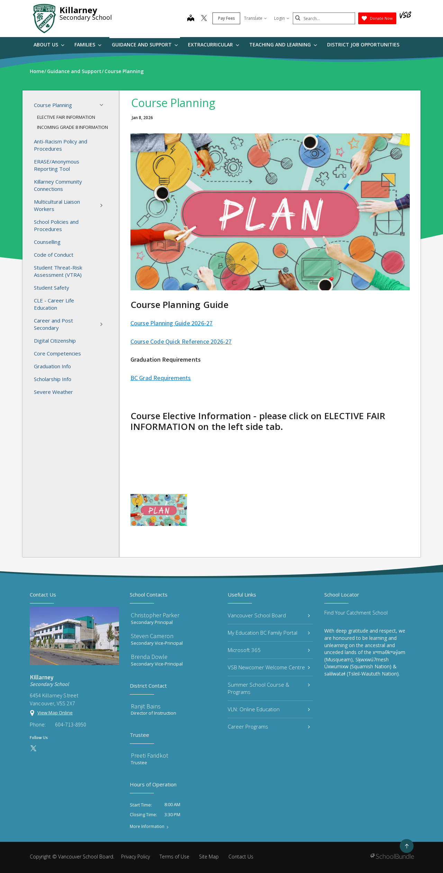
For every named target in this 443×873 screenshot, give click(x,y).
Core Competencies (57, 353)
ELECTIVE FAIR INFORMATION (66, 117)
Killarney (78, 10)
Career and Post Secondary (70, 324)
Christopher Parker (155, 615)
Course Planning (70, 105)
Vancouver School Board (269, 615)
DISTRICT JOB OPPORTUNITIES (363, 44)
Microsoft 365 (269, 649)
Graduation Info (52, 366)
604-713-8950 (70, 724)
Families (87, 44)
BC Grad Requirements (160, 378)
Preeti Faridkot (149, 755)
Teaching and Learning (283, 44)
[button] (103, 105)
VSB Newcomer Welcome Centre (269, 667)
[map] (190, 19)
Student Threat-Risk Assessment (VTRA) (58, 271)
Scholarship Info (52, 379)
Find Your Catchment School (356, 612)
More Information (147, 826)
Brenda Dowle (149, 657)
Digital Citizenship (55, 340)
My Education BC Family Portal (269, 632)
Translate (255, 18)
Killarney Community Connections (58, 185)
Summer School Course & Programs (269, 688)
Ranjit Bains (146, 706)
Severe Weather (53, 391)
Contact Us (240, 856)
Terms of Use (174, 856)
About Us (49, 44)
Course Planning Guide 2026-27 (171, 323)
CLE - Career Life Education (54, 304)
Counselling (47, 241)
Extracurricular (213, 44)
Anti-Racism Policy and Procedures (60, 145)
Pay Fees (226, 18)
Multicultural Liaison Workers (70, 205)
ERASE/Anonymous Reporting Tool (56, 165)
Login (281, 18)
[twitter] (204, 19)
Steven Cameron (152, 636)
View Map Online (55, 712)
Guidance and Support (145, 44)
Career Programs (269, 726)
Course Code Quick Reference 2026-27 (181, 341)
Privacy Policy (135, 856)
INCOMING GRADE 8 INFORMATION (72, 127)
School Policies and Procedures (56, 225)
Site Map (209, 856)
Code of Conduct (53, 254)
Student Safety (51, 287)
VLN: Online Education (269, 709)
